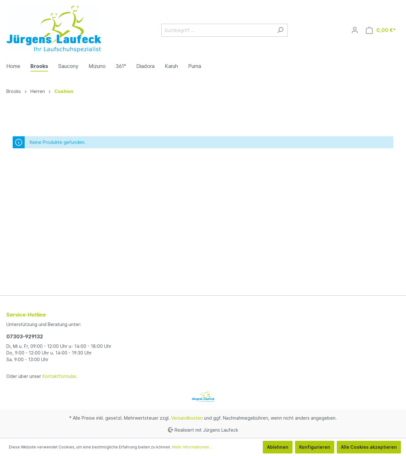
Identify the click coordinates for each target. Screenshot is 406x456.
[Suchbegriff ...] (217, 30)
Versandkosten (187, 418)
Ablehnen (277, 447)
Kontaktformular (59, 376)
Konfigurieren (314, 447)
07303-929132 (24, 336)
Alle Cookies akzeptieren (369, 447)
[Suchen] (280, 30)
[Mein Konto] (355, 30)
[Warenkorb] (381, 30)
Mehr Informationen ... (192, 447)
